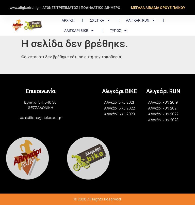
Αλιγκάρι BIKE (79, 30)
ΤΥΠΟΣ (118, 30)
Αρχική (68, 20)
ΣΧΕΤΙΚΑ (100, 20)
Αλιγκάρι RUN (140, 20)
